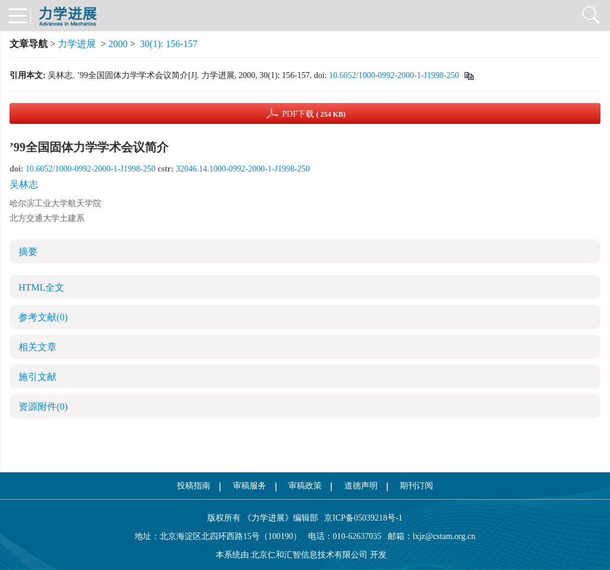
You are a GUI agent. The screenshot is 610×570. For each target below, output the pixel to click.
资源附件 (43, 406)
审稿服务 (249, 485)
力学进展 (77, 44)
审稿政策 (305, 485)
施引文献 (37, 377)
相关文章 (37, 347)
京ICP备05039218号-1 (360, 517)
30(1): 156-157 (168, 44)
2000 (117, 44)
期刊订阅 (416, 485)
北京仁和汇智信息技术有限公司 (309, 554)
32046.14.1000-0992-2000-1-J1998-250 (243, 168)
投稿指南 (193, 485)
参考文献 (43, 317)
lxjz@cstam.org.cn (444, 536)
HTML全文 (41, 287)
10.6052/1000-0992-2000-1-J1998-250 (394, 75)
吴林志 (24, 184)
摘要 (28, 252)
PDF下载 (314, 114)
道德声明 (361, 485)
